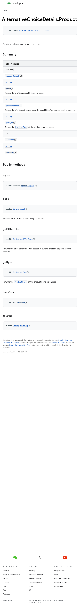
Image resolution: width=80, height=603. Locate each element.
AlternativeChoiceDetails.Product (34, 30)
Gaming (32, 570)
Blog (4, 590)
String (9, 82)
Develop (6, 10)
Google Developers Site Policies (20, 345)
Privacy (31, 586)
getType (9, 123)
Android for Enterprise (11, 574)
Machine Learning (36, 574)
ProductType (21, 127)
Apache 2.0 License (58, 343)
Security (6, 578)
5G (30, 590)
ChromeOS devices (62, 578)
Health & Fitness (35, 578)
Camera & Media (35, 582)
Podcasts (6, 594)
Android (6, 570)
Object (16, 76)
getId (8, 88)
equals (9, 76)
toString (10, 152)
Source (5, 582)
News (5, 586)
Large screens (59, 570)
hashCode (10, 140)
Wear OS (57, 574)
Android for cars (60, 582)
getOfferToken (12, 105)
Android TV (58, 586)
